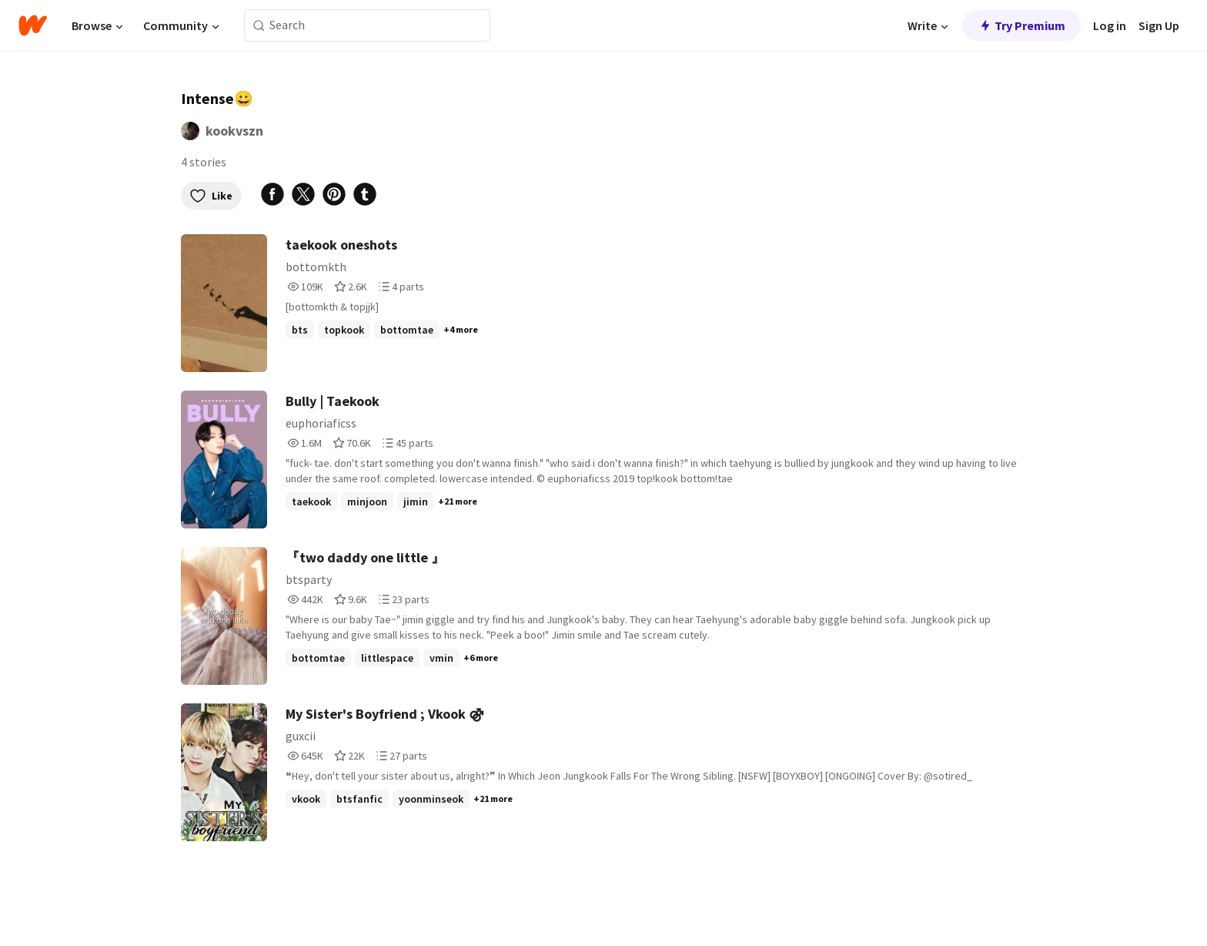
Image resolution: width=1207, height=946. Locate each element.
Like (211, 196)
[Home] (32, 25)
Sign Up (1158, 25)
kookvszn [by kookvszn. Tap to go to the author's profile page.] (234, 130)
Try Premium (1021, 25)
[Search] (259, 26)
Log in (1109, 25)
